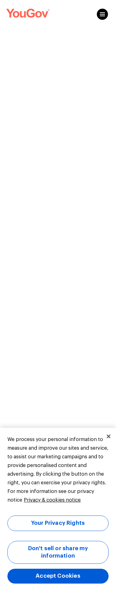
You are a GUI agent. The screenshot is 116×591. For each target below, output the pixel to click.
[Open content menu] (102, 14)
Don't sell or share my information (58, 552)
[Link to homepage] (27, 14)
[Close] (108, 436)
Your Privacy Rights (58, 523)
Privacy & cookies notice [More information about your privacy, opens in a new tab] (52, 500)
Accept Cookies (58, 576)
